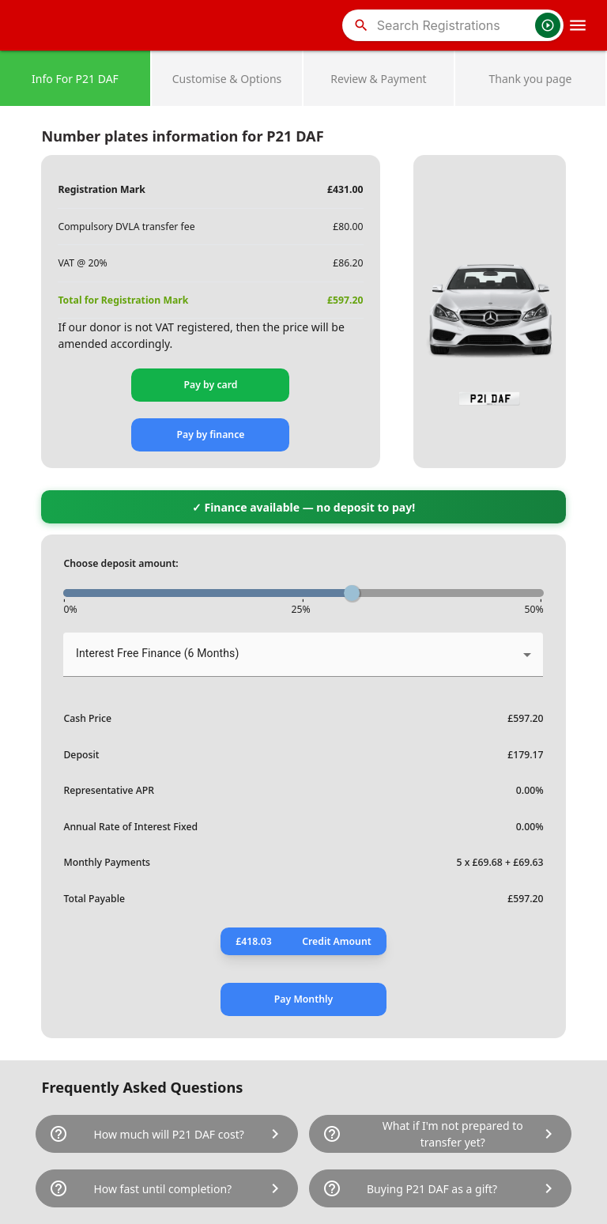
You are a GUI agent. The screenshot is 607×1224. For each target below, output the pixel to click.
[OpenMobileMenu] (578, 25)
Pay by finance (210, 434)
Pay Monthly (303, 999)
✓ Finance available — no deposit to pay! (303, 507)
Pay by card (210, 384)
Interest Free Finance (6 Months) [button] (157, 653)
